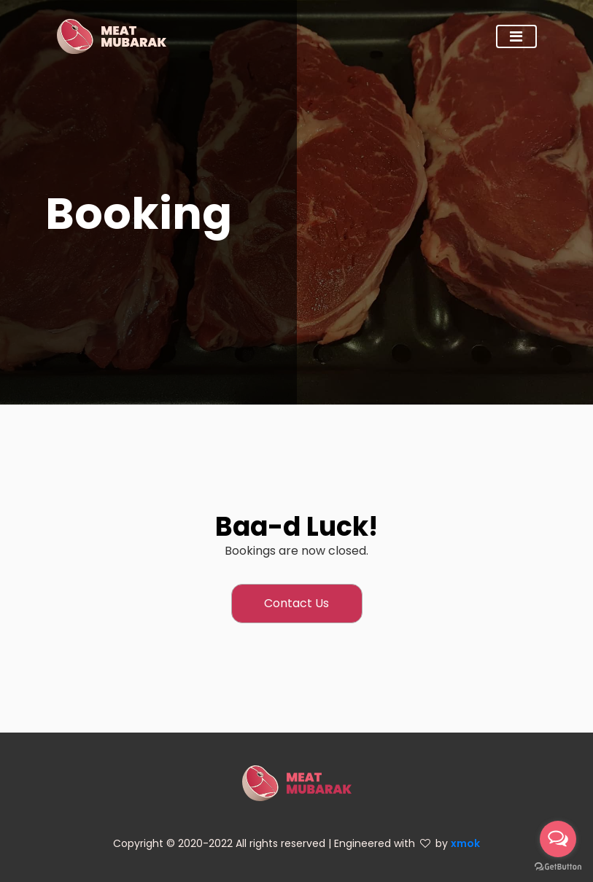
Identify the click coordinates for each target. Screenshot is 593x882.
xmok (465, 843)
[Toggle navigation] (516, 36)
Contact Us (296, 603)
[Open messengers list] (558, 839)
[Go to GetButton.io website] (558, 867)
